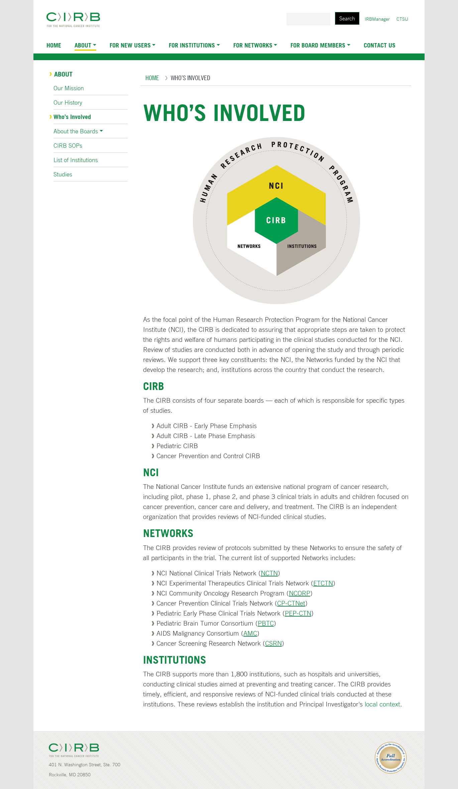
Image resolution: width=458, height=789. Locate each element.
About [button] (83, 45)
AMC (250, 633)
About (63, 74)
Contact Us (379, 45)
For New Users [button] (130, 45)
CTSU (402, 19)
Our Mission (68, 88)
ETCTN (323, 583)
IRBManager (377, 19)
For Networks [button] (252, 45)
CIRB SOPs (67, 145)
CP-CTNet (291, 603)
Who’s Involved (72, 116)
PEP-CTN (298, 613)
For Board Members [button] (318, 45)
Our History (67, 102)
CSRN (273, 643)
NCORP (299, 593)
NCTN (269, 573)
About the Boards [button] (75, 131)
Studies (62, 174)
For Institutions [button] (192, 45)
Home (53, 45)
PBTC (266, 623)
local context (382, 704)
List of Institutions (75, 159)
